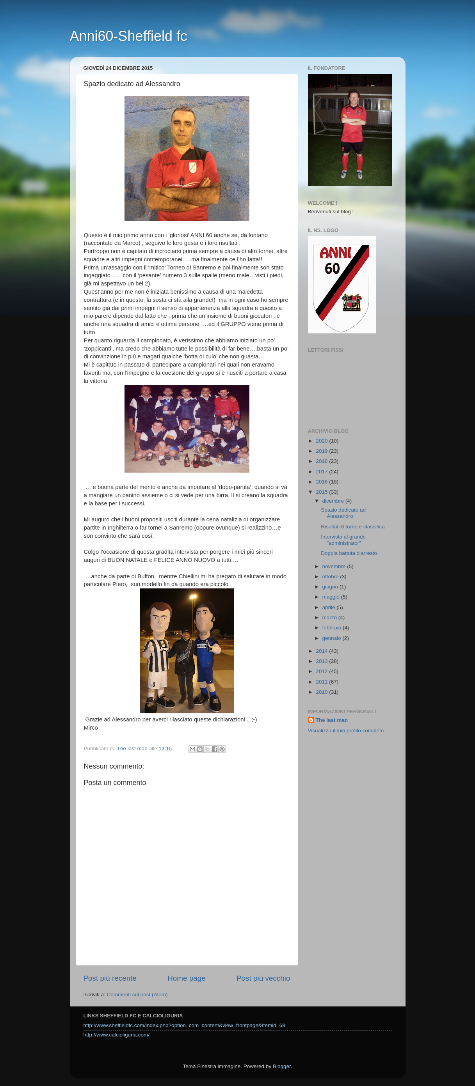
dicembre (333, 501)
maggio (331, 597)
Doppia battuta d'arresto (349, 553)
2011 (322, 682)
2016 (322, 482)
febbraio (332, 628)
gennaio (332, 638)
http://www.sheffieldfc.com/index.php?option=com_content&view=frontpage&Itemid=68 (184, 1025)
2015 (322, 492)
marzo (330, 617)
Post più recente (110, 978)
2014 (322, 651)
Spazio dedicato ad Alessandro (343, 513)
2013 (322, 661)
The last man (332, 720)
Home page (186, 978)
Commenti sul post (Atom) (137, 994)
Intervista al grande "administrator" (343, 540)
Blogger (282, 1066)
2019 (322, 451)
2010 (322, 692)
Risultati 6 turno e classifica (353, 527)
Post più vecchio (263, 978)
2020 (322, 441)
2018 (322, 461)
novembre (334, 566)
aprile (329, 607)
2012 (322, 671)
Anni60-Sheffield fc (129, 36)
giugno (331, 587)
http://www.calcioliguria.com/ (117, 1035)
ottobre (331, 576)
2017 (322, 472)
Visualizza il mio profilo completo (346, 730)
